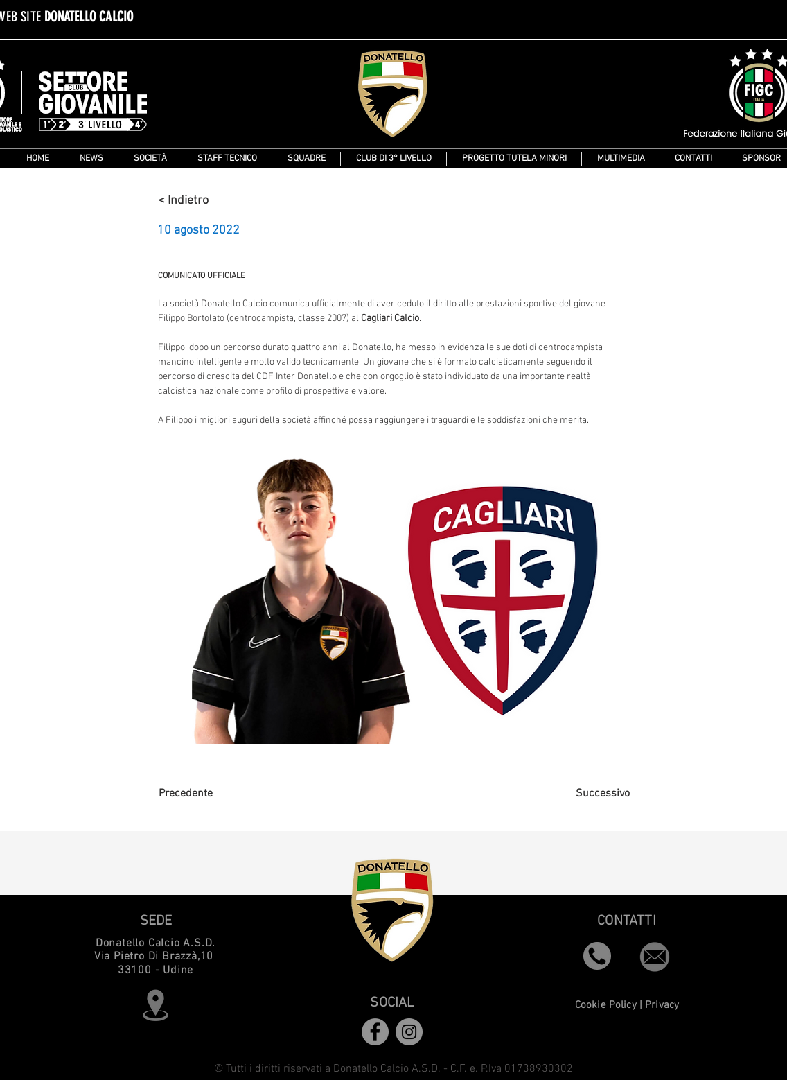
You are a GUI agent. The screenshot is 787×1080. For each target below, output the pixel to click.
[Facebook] (375, 1031)
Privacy (662, 1005)
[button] (306, 159)
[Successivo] (595, 794)
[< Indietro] (203, 200)
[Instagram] (409, 1031)
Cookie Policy (606, 1005)
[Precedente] (204, 794)
